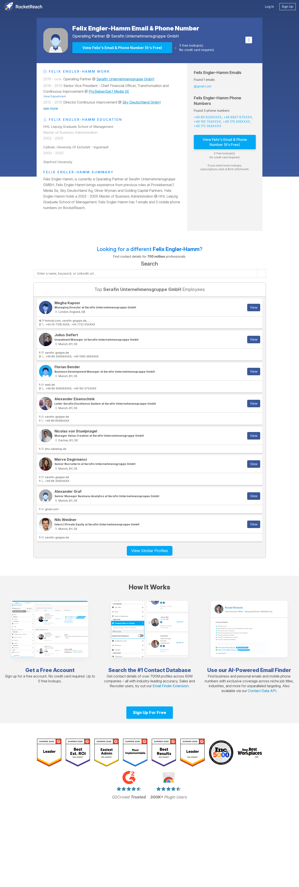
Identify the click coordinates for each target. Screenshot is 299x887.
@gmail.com (202, 86)
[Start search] (261, 273)
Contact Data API (262, 691)
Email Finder (275, 670)
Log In (269, 6)
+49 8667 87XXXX (238, 117)
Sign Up (287, 6)
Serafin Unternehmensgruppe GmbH (145, 36)
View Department (54, 96)
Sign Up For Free (149, 712)
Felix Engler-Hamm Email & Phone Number (135, 28)
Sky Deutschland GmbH (141, 102)
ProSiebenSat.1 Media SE (109, 91)
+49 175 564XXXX (207, 126)
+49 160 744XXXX (207, 121)
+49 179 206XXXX (236, 121)
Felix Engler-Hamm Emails (217, 72)
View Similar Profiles (149, 550)
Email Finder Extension (171, 686)
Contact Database (167, 670)
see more (50, 108)
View (253, 307)
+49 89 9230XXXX (208, 117)
